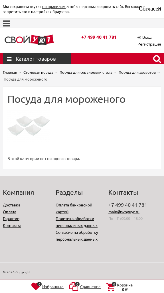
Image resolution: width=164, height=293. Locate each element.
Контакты (12, 225)
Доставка (11, 204)
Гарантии (11, 218)
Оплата (9, 211)
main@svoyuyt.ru (123, 211)
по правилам (54, 6)
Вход (146, 37)
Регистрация (149, 43)
